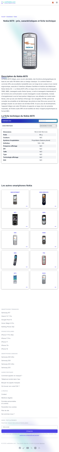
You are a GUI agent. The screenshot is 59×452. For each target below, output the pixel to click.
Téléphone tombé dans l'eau (10, 379)
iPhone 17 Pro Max (7, 335)
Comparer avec (6, 121)
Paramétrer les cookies (9, 407)
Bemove (42, 443)
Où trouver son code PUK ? (10, 386)
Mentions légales (6, 398)
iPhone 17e (4, 345)
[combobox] (47, 121)
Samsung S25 (6, 367)
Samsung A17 (5, 313)
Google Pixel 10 (6, 320)
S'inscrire (29, 431)
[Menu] (57, 2)
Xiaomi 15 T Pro (6, 316)
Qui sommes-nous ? (7, 414)
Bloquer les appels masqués (10, 383)
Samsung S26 (6, 360)
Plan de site (5, 410)
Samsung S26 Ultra (7, 357)
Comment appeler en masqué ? (11, 376)
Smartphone (9, 16)
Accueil (3, 16)
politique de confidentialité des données (29, 435)
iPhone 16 (4, 349)
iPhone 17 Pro (5, 338)
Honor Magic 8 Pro (7, 323)
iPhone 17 (4, 342)
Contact (4, 394)
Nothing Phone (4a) (7, 327)
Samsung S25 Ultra (7, 364)
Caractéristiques (7, 125)
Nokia (15, 16)
